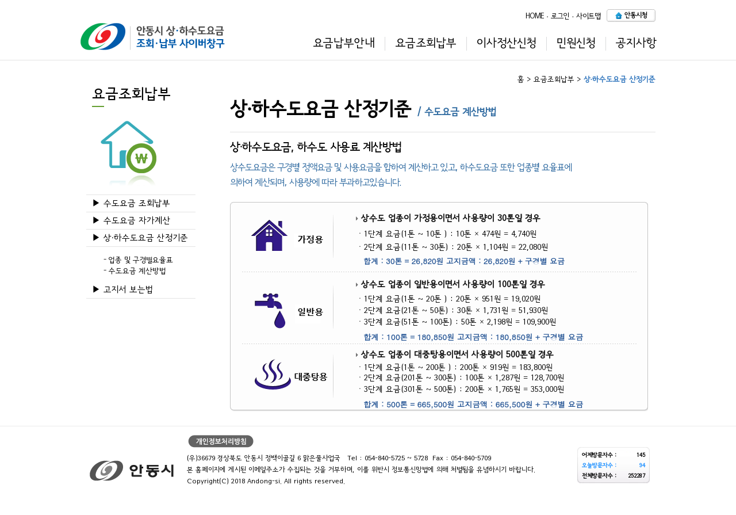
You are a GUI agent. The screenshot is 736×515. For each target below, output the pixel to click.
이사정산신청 (506, 43)
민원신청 (576, 43)
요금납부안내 (344, 43)
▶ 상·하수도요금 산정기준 (140, 238)
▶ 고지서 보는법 (122, 289)
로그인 (560, 16)
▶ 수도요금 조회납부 (131, 203)
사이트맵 (588, 16)
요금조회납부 (426, 43)
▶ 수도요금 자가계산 (131, 220)
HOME (535, 16)
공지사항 (636, 43)
